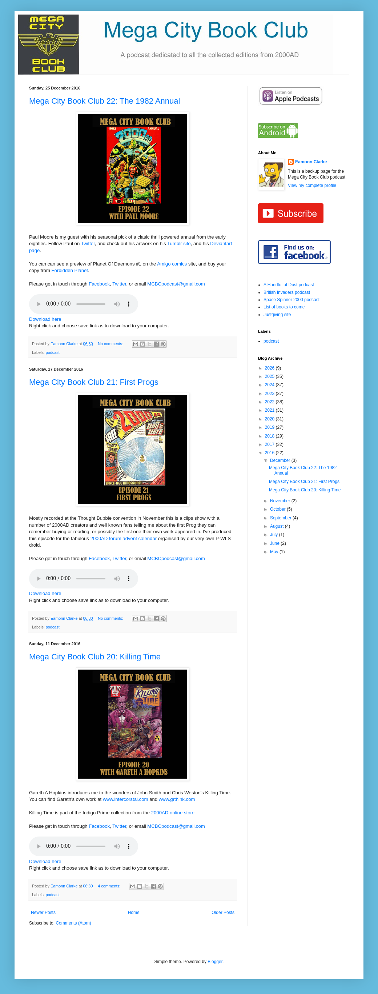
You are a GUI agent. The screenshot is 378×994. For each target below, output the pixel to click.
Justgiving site (277, 314)
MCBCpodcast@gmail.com (176, 284)
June (275, 543)
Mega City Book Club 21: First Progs (93, 382)
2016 (270, 452)
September (281, 517)
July (274, 534)
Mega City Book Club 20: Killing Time (95, 656)
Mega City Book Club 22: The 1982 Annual (104, 100)
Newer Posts (43, 912)
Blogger (215, 961)
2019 (270, 427)
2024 (270, 384)
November (280, 500)
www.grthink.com (177, 799)
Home (134, 912)
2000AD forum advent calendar (124, 538)
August (277, 526)
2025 (270, 376)
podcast (53, 352)
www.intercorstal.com (125, 799)
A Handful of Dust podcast (289, 284)
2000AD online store (173, 812)
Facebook (99, 284)
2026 (270, 368)
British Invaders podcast (287, 292)
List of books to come (284, 307)
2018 (270, 436)
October (278, 509)
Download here (45, 319)
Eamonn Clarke (311, 161)
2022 (270, 401)
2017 (270, 444)
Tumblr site (179, 243)
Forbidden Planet (70, 270)
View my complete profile (312, 185)
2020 (270, 419)
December (280, 460)
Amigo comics (172, 264)
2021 (270, 410)
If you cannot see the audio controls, (83, 304)
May (275, 551)
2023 (270, 393)
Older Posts (223, 912)
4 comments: (109, 886)
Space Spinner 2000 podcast (291, 299)
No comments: (111, 344)
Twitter (88, 243)
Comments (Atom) (73, 923)
